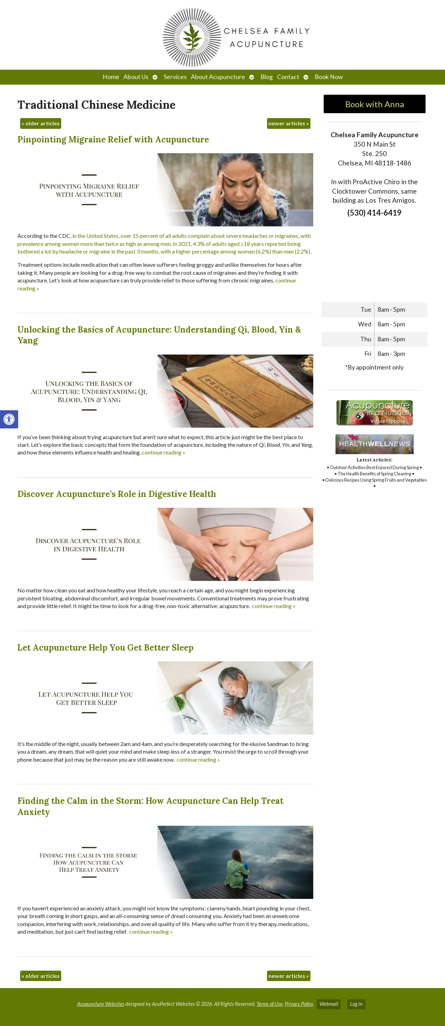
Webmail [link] (328, 1004)
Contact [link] (288, 76)
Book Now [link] (329, 76)
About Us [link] (135, 76)
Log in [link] (356, 1004)
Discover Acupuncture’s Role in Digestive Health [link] (116, 494)
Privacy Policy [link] (299, 1004)
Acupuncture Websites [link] (100, 1004)
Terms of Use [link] (270, 1004)
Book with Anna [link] (374, 104)
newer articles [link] (288, 123)
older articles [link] (41, 123)
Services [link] (175, 76)
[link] (9, 419)
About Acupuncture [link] (218, 76)
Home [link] (111, 76)
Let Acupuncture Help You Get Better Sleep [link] (105, 647)
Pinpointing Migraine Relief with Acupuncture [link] (113, 139)
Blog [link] (266, 76)
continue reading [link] (163, 452)
